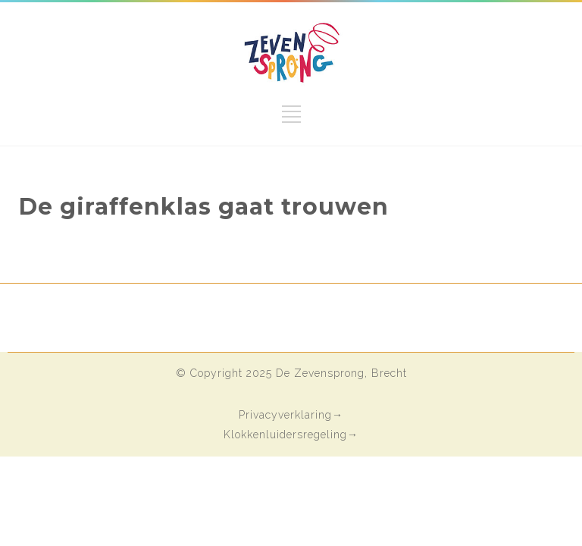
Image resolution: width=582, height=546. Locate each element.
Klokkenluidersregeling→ (291, 434)
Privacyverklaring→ (291, 415)
